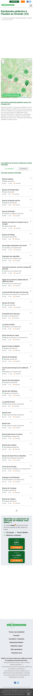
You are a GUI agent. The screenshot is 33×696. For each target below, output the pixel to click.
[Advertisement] (16, 40)
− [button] (2, 62)
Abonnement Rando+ (16, 642)
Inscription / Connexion (16, 639)
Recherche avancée (12, 95)
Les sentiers (9, 169)
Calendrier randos (16, 646)
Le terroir (23, 168)
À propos (14, 1)
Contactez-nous (16, 653)
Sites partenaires (16, 649)
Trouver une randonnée (16, 632)
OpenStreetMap (23, 97)
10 (16, 79)
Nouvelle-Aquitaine (21, 18)
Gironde (29, 18)
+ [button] (2, 60)
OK (28, 694)
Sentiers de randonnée (9, 18)
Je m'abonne (16, 547)
